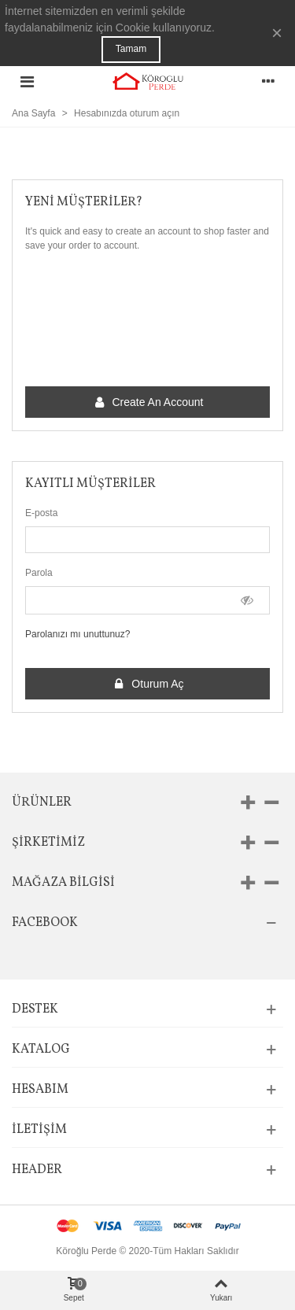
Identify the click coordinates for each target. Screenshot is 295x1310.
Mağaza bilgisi (63, 882)
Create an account (149, 402)
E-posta (41, 512)
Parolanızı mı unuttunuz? (77, 634)
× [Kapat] (276, 32)
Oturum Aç (147, 684)
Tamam (131, 48)
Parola (39, 572)
